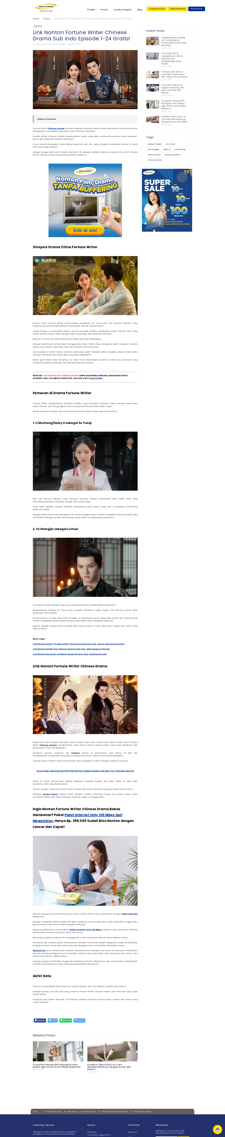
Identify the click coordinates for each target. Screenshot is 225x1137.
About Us (132, 1132)
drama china (154, 154)
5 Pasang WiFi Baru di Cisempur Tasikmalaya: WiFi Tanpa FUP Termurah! (174, 74)
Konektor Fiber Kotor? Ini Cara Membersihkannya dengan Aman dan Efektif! (109, 1067)
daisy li (166, 149)
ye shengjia (153, 149)
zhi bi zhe (170, 144)
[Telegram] (79, 1020)
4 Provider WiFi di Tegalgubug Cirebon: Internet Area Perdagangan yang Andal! (172, 58)
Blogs (47, 18)
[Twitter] (53, 1020)
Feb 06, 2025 (74, 44)
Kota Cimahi (90, 1111)
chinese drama (172, 154)
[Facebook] (40, 1020)
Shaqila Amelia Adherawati (50, 44)
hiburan (37, 26)
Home (36, 18)
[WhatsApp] (65, 1020)
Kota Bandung (54, 1111)
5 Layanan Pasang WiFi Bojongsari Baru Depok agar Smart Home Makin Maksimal (56, 1066)
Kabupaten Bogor (142, 1111)
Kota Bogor (72, 1111)
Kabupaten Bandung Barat (115, 1111)
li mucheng (179, 149)
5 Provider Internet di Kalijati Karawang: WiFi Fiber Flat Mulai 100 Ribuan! (172, 89)
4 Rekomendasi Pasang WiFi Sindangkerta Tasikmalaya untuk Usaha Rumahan (174, 41)
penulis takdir (155, 144)
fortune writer (155, 160)
